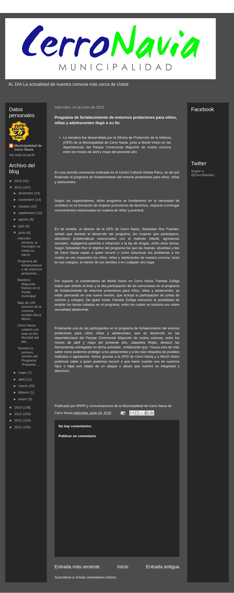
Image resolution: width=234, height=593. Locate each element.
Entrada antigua (162, 566)
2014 (18, 407)
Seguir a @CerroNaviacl (202, 173)
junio (22, 233)
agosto (24, 219)
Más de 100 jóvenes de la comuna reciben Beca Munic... (29, 311)
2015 (18, 187)
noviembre (26, 200)
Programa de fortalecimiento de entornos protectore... (29, 267)
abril (22, 379)
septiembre (27, 213)
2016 (18, 181)
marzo (23, 386)
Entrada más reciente (77, 566)
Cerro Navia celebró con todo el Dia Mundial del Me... (28, 333)
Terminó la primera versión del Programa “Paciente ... (28, 356)
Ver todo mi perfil (22, 155)
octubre (24, 206)
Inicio (122, 566)
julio (21, 226)
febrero (24, 392)
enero (23, 399)
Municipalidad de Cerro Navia (28, 147)
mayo (23, 373)
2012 (18, 420)
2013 (18, 414)
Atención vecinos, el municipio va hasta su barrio (28, 246)
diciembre (26, 193)
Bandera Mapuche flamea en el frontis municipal (28, 288)
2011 (18, 427)
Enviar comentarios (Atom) (96, 577)
